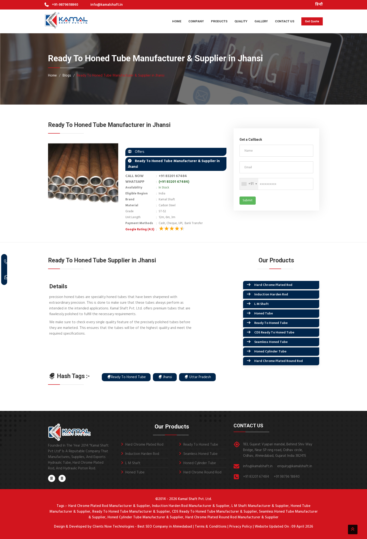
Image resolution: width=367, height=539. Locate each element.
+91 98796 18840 (287, 477)
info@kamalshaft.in (106, 5)
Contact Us (284, 21)
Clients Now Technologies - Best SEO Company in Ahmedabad (142, 526)
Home (176, 21)
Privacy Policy (240, 526)
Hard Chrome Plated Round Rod (278, 361)
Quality (241, 21)
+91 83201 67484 (173, 176)
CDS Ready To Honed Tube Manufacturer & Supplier (214, 512)
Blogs (67, 75)
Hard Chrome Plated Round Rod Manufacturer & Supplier (232, 517)
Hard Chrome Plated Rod (273, 285)
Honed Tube (263, 313)
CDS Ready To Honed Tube (274, 332)
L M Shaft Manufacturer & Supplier (260, 506)
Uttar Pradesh (197, 377)
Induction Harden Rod (271, 294)
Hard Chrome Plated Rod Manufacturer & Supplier (109, 506)
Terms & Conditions (210, 526)
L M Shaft (261, 304)
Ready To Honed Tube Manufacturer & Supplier (131, 512)
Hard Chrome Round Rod (202, 472)
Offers (138, 152)
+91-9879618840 (65, 5)
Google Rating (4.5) (139, 229)
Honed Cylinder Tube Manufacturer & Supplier (145, 517)
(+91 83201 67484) (174, 182)
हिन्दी (319, 4)
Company (196, 21)
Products (219, 21)
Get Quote (312, 21)
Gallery (261, 21)
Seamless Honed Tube (271, 342)
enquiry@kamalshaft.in (294, 466)
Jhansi (165, 377)
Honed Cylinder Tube (270, 351)
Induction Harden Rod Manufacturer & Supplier (191, 506)
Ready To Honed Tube (271, 323)
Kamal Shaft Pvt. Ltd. (195, 499)
